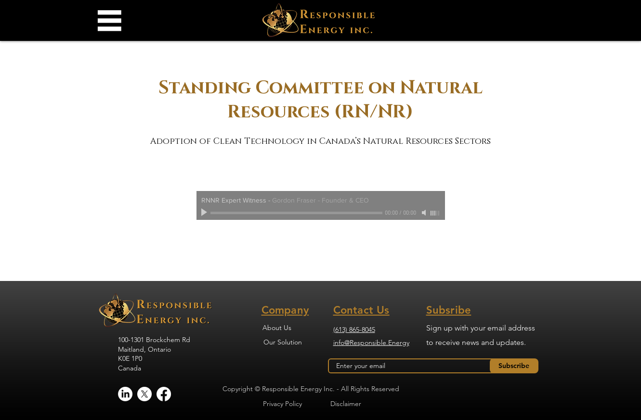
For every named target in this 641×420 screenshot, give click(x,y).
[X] (144, 394)
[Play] (205, 212)
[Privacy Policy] (283, 403)
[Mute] (425, 212)
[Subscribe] (514, 365)
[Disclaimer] (346, 403)
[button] (108, 20)
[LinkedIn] (125, 394)
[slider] (435, 213)
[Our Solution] (283, 342)
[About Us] (277, 327)
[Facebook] (164, 394)
